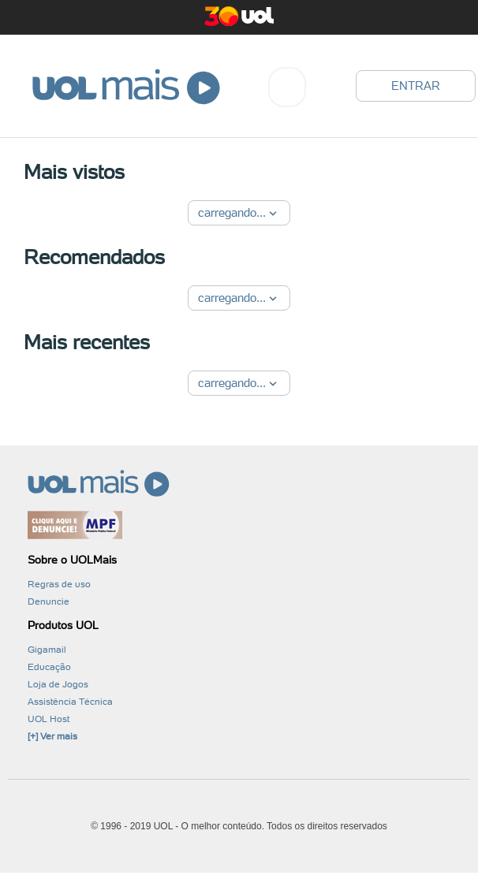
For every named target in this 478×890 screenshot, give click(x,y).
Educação (49, 666)
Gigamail (47, 649)
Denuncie (48, 601)
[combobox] (287, 87)
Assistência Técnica (70, 701)
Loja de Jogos (58, 684)
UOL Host (48, 718)
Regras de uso (59, 584)
